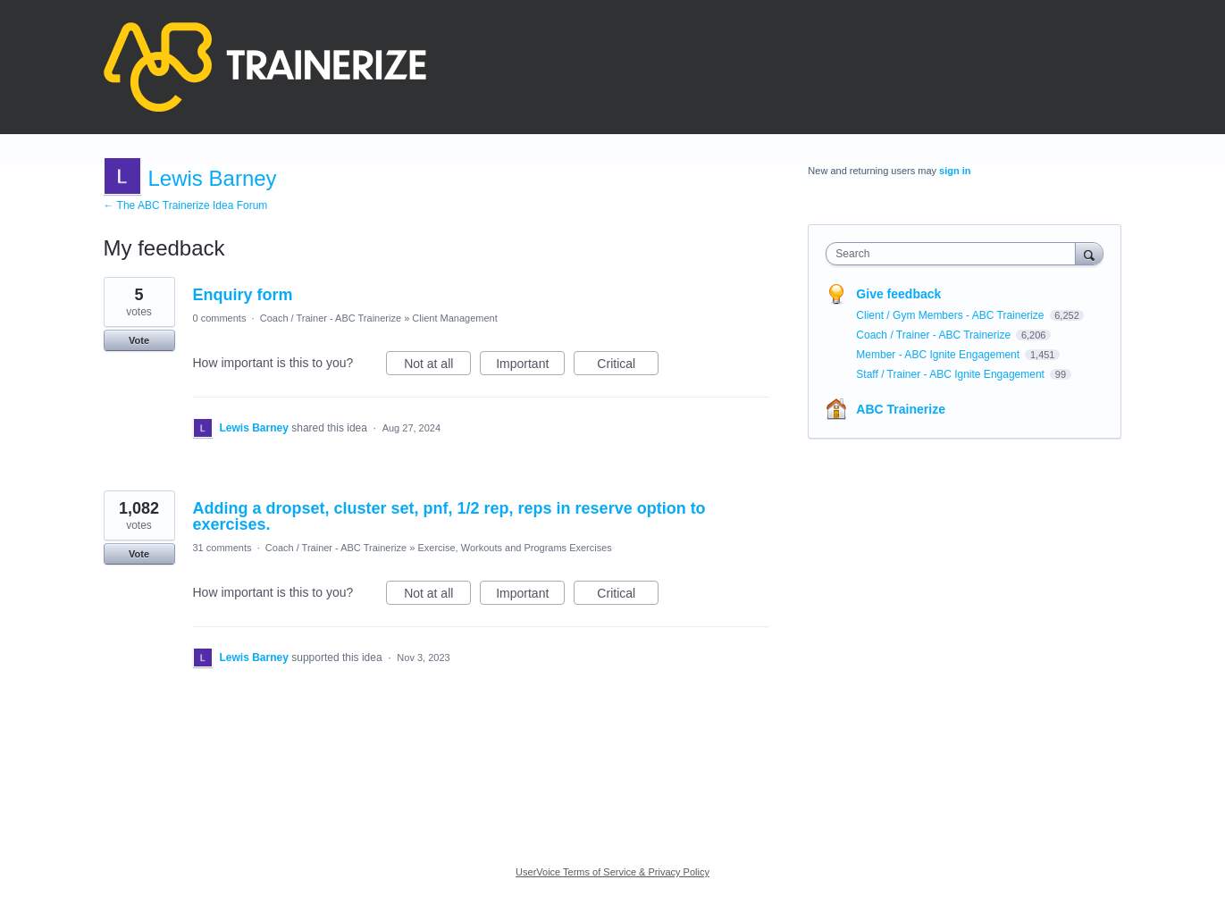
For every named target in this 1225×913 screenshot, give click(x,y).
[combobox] (955, 253)
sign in (954, 170)
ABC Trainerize (900, 409)
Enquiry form (243, 295)
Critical (628, 366)
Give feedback (898, 294)
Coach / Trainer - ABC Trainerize (330, 318)
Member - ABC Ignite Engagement (939, 354)
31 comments (222, 547)
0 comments (220, 318)
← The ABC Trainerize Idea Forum (186, 205)
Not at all (437, 366)
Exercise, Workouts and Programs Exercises (514, 547)
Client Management (454, 318)
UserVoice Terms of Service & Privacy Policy (612, 872)
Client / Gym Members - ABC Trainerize (951, 315)
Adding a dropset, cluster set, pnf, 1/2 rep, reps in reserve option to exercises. (449, 516)
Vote (139, 340)
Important (530, 366)
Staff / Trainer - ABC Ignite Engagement (951, 374)
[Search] (1089, 253)
